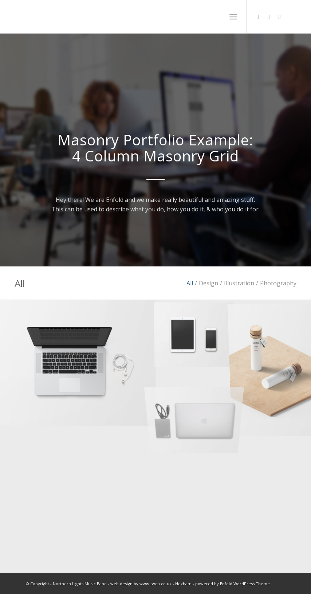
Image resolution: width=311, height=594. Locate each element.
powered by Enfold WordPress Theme (232, 583)
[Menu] (233, 17)
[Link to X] (257, 16)
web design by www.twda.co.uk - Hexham (151, 583)
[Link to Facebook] (279, 16)
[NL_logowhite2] (74, 16)
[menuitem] (233, 17)
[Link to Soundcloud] (268, 16)
